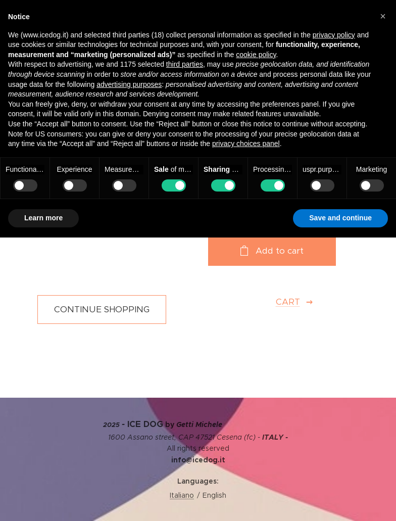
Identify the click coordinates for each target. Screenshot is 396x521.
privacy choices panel (246, 143)
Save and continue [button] (340, 218)
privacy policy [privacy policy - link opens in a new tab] (334, 35)
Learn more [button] (43, 218)
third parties (184, 64)
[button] (383, 16)
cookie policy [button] (256, 55)
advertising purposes (129, 84)
